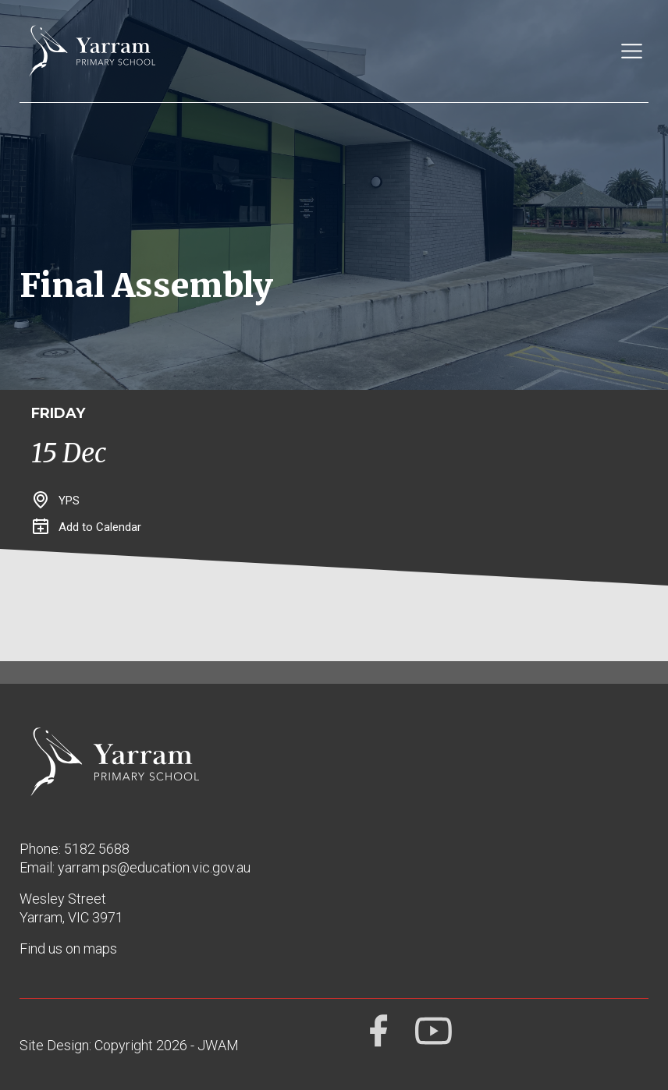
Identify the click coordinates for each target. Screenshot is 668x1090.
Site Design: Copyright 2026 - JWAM (129, 1045)
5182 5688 (97, 849)
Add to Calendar (87, 527)
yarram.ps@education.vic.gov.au (154, 867)
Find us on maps (68, 948)
